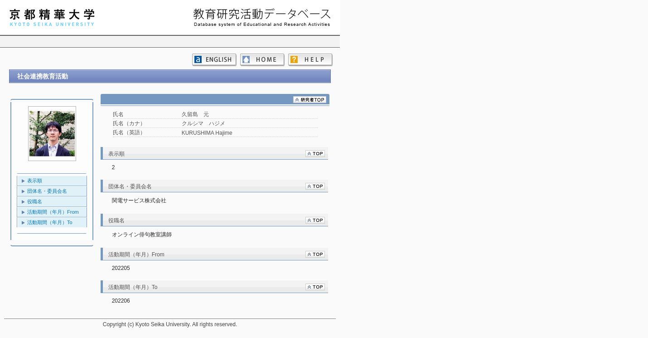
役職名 (34, 201)
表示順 (34, 180)
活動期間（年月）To (50, 222)
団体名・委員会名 (47, 191)
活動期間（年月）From (53, 212)
